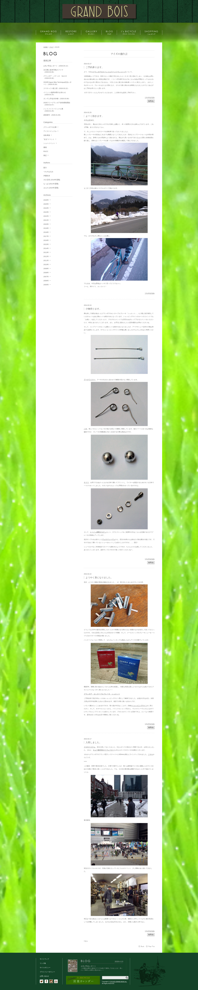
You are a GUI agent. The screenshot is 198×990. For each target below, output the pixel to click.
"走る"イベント (48, 139)
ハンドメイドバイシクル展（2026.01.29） (53, 110)
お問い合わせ (44, 976)
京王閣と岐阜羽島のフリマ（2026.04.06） (53, 71)
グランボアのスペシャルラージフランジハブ (109, 72)
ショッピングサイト (139, 706)
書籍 (45, 147)
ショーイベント (49, 143)
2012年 (46, 256)
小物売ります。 (94, 309)
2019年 (46, 228)
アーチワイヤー (89, 380)
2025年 (46, 204)
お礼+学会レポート (88, 966)
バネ (85, 429)
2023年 (46, 212)
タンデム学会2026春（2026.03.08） (56, 99)
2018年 (46, 232)
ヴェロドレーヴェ (108, 539)
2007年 (46, 277)
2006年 (46, 281)
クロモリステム (89, 747)
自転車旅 (46, 135)
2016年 (46, 240)
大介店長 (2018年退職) (51, 180)
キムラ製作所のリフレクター (103, 750)
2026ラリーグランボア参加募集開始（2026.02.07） (56, 104)
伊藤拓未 (46, 176)
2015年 (46, 244)
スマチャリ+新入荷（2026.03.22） (56, 88)
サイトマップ (44, 959)
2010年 (46, 264)
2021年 (46, 220)
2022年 (46, 216)
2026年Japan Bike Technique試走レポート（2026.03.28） (57, 83)
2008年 (46, 273)
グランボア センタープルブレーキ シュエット (102, 694)
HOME (45, 47)
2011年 (46, 260)
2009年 (46, 268)
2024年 (46, 208)
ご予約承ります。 (95, 67)
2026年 (46, 200)
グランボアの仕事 (50, 127)
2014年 (46, 248)
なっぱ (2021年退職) (50, 184)
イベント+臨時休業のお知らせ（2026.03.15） (54, 93)
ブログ (51, 47)
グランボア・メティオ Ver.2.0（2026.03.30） (55, 77)
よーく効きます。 (95, 116)
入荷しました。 (94, 742)
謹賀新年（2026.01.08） (52, 115)
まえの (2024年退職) (50, 188)
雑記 (45, 155)
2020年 (46, 224)
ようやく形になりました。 (99, 577)
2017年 (46, 236)
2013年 (46, 252)
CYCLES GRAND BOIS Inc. (118, 981)
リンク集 (43, 963)
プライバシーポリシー (47, 972)
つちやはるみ (150, 97)
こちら (150, 754)
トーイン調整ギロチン (98, 532)
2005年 (46, 285)
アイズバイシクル (50, 131)
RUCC (45, 151)
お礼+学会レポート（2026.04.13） (56, 66)
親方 (45, 168)
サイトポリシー (45, 967)
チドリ (86, 482)
